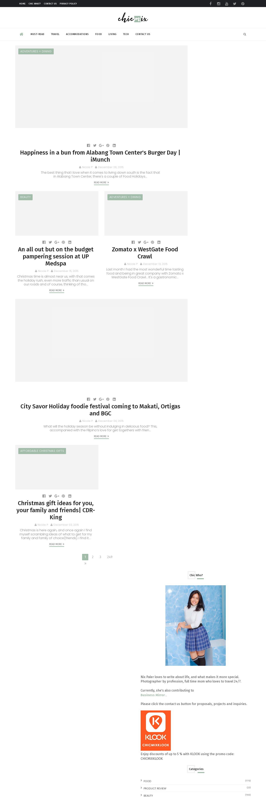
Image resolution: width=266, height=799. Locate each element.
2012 (185, 534)
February (192, 507)
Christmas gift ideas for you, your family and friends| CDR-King (52, 492)
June (188, 482)
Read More (91, 173)
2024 (185, 335)
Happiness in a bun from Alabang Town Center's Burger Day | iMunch (91, 146)
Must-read (37, 33)
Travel (55, 33)
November (193, 451)
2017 (185, 379)
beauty (25, 188)
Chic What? (35, 3)
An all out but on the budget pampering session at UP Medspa (51, 244)
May (188, 488)
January (191, 513)
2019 (185, 366)
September (194, 463)
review (183, 285)
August (190, 469)
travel (183, 299)
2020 (185, 360)
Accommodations (77, 33)
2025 (185, 328)
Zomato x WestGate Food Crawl (132, 240)
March (190, 501)
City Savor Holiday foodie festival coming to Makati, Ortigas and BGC (91, 394)
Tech (126, 33)
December (193, 397)
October (191, 457)
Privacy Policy (68, 3)
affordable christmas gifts (42, 436)
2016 (185, 385)
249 (101, 543)
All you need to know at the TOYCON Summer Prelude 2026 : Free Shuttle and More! (225, 563)
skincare (185, 292)
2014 (185, 521)
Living (112, 33)
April (189, 495)
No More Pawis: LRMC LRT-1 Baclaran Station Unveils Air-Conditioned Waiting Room (223, 722)
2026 (185, 322)
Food (98, 33)
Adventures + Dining (36, 50)
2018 (185, 372)
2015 (185, 391)
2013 (185, 528)
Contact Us (50, 3)
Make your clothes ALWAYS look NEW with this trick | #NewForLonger (222, 690)
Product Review (190, 271)
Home (22, 3)
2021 (185, 354)
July (188, 476)
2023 (185, 341)
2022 (185, 347)
